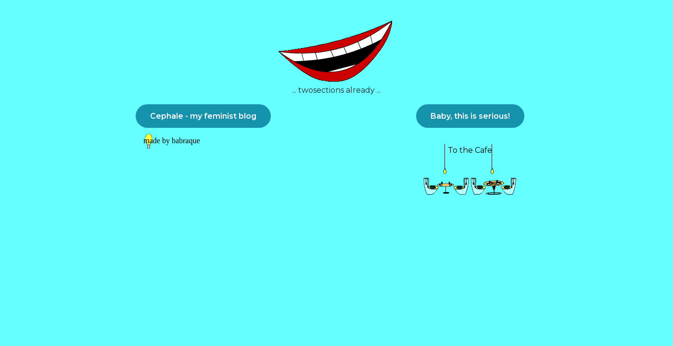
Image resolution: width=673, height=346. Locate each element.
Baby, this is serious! (470, 116)
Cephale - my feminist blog (203, 116)
